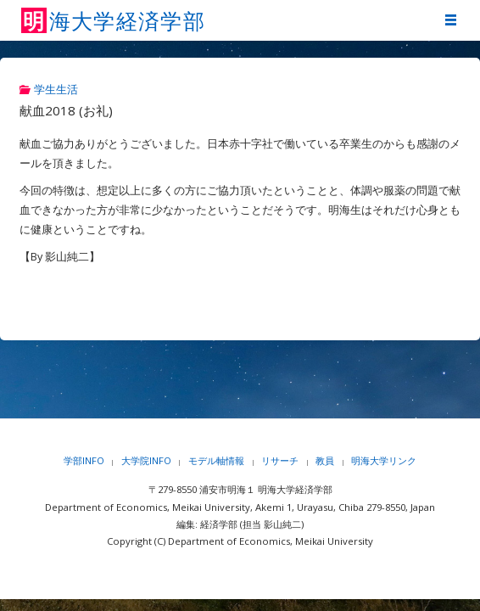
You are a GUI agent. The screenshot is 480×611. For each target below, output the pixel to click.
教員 (324, 460)
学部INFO (84, 460)
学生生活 (56, 89)
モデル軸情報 (216, 460)
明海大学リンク (383, 460)
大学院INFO (146, 460)
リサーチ (280, 460)
